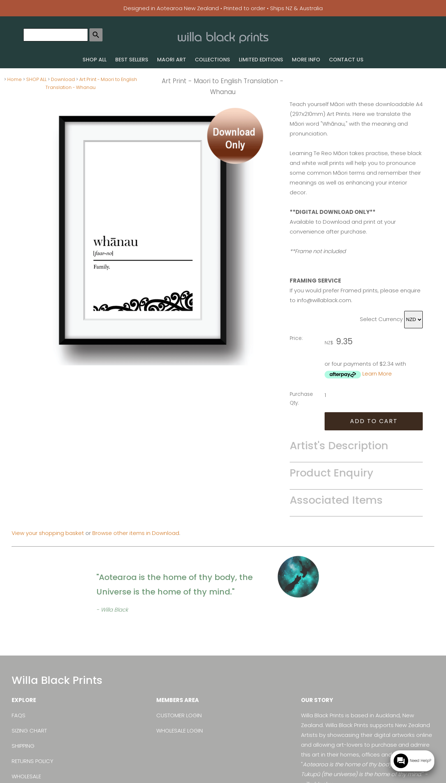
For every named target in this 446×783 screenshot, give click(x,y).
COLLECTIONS (212, 59)
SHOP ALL (95, 59)
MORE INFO (306, 59)
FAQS (18, 715)
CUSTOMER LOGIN (179, 715)
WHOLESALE (26, 776)
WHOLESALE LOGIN (179, 730)
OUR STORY (317, 700)
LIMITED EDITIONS (261, 59)
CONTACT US (346, 59)
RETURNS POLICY (32, 761)
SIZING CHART (29, 730)
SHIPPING (23, 746)
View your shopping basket (48, 533)
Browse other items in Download (135, 533)
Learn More (377, 373)
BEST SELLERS (131, 59)
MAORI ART (171, 59)
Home (14, 79)
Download (63, 79)
